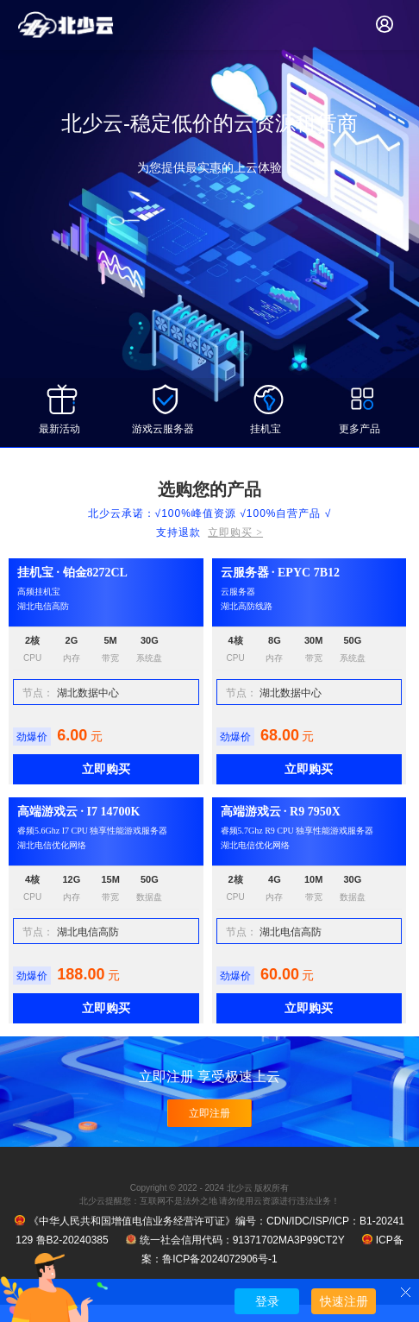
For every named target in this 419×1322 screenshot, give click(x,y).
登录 (267, 1301)
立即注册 (209, 1113)
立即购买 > (235, 532)
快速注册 (344, 1301)
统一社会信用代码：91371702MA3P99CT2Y (235, 1240)
